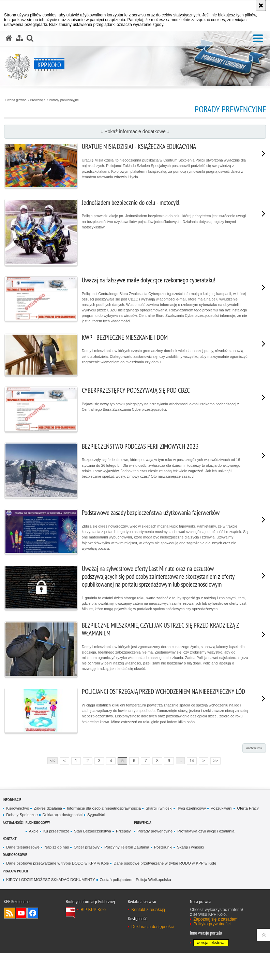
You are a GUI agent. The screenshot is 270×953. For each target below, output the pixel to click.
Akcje (34, 831)
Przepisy (123, 831)
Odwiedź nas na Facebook (32, 913)
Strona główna (16, 100)
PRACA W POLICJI (15, 870)
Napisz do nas (56, 847)
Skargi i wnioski (159, 808)
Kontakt (10, 838)
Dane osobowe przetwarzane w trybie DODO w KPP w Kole (57, 863)
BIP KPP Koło (93, 909)
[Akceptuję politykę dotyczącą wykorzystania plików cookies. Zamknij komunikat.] (261, 5)
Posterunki (163, 847)
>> (214, 760)
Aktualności (13, 822)
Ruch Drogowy (38, 822)
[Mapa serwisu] (19, 38)
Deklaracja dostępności (62, 815)
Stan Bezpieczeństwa (92, 831)
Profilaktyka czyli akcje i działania (205, 831)
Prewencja (37, 100)
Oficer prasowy (87, 847)
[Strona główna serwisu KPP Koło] (8, 38)
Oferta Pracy (248, 808)
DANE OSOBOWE (15, 854)
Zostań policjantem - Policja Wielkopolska (135, 880)
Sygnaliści (96, 815)
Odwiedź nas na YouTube (21, 913)
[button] (258, 38)
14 (192, 760)
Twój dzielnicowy (191, 808)
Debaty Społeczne (22, 815)
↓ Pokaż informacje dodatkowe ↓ (135, 131)
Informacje (12, 799)
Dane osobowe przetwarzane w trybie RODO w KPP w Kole (165, 863)
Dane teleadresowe (23, 847)
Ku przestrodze (56, 831)
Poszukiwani (221, 808)
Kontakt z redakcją (148, 909)
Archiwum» (254, 748)
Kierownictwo (17, 808)
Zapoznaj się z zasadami (215, 919)
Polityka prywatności (211, 924)
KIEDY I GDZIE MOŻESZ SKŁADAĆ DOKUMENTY (50, 880)
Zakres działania (48, 808)
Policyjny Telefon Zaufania (126, 847)
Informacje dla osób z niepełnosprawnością (104, 808)
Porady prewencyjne (64, 100)
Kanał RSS (9, 913)
